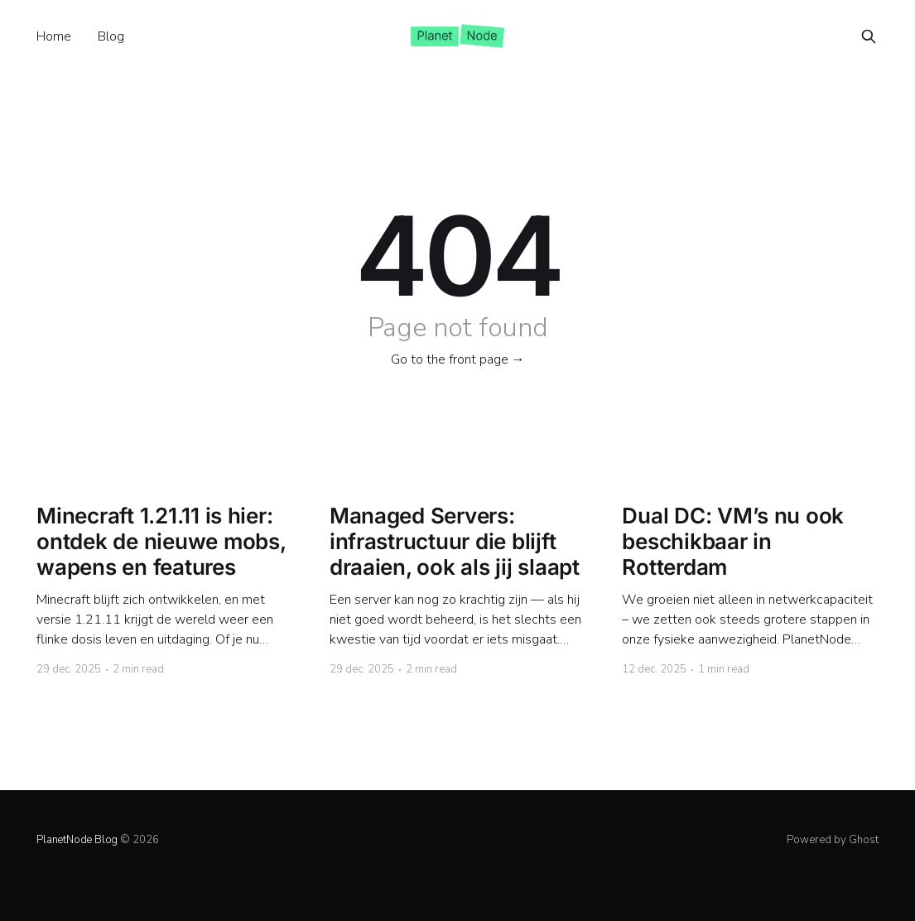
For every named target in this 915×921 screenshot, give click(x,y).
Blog (111, 36)
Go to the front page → (458, 359)
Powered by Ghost (833, 839)
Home (53, 36)
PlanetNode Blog (77, 839)
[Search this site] (868, 36)
